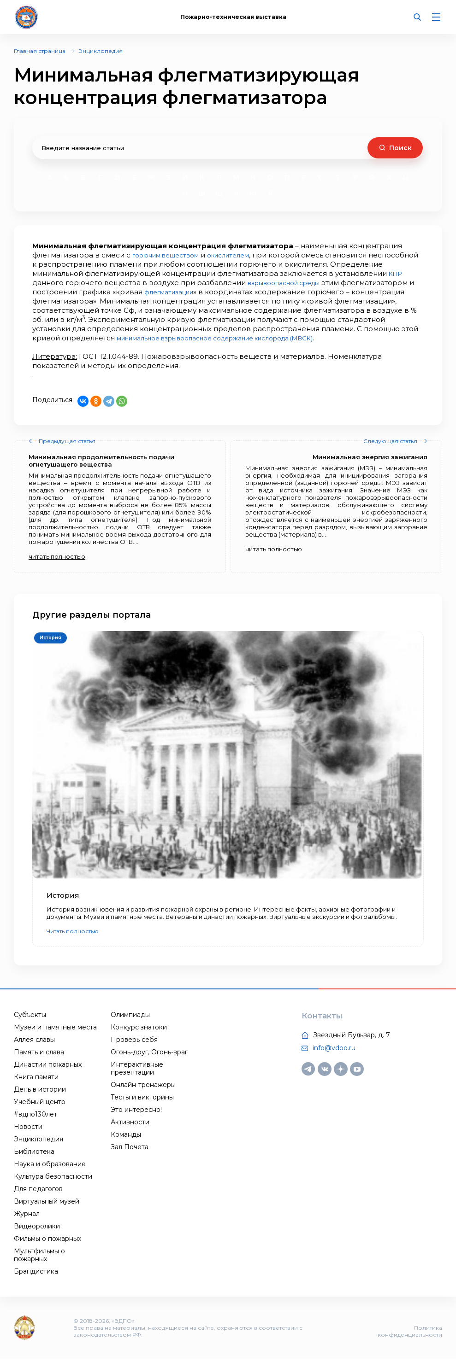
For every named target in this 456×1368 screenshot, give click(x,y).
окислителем (243, 255)
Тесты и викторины (142, 1106)
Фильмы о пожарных (47, 1248)
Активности (130, 1131)
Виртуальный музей (46, 1210)
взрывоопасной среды (362, 282)
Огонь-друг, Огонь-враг (149, 1061)
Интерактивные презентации (137, 1078)
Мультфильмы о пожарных (39, 1264)
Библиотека (34, 1161)
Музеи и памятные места (55, 1036)
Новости (28, 1136)
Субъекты (30, 1024)
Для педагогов (38, 1198)
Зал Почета (129, 1156)
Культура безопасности (53, 1185)
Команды (126, 1144)
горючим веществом (171, 255)
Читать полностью (73, 940)
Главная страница (39, 50)
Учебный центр (39, 1111)
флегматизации (267, 291)
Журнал (27, 1223)
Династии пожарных (48, 1074)
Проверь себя (134, 1049)
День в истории (40, 1098)
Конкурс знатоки (139, 1036)
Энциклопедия (100, 50)
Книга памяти (36, 1086)
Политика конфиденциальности (410, 1340)
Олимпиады (130, 1024)
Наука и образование (50, 1173)
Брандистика (36, 1280)
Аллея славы (34, 1049)
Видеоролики (37, 1235)
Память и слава (39, 1061)
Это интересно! (136, 1119)
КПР (94, 282)
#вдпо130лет (35, 1123)
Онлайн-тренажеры (143, 1094)
